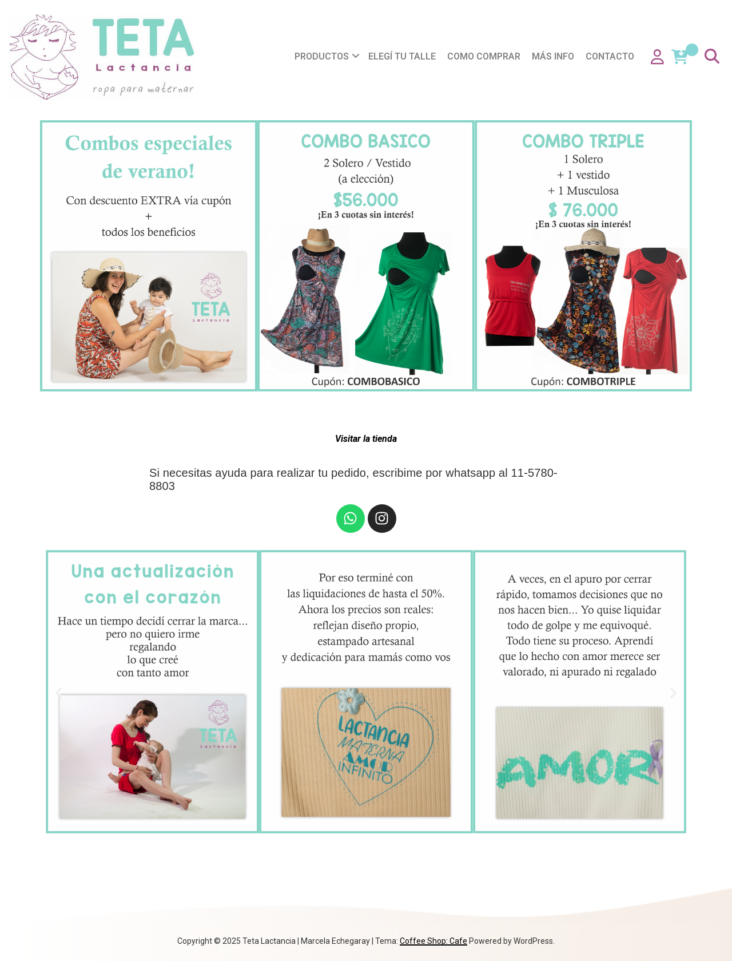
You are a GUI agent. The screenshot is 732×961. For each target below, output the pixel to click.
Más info (553, 56)
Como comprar (483, 56)
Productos (322, 56)
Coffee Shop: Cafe (433, 941)
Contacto (610, 56)
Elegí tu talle (402, 56)
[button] (53, 257)
